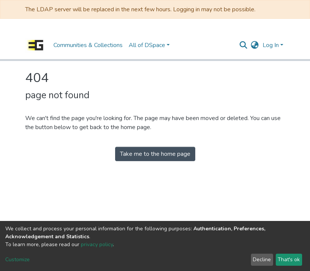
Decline (262, 259)
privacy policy (97, 244)
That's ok (289, 259)
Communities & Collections (88, 45)
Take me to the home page (155, 154)
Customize (17, 259)
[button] (255, 45)
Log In (271, 45)
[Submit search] (244, 45)
